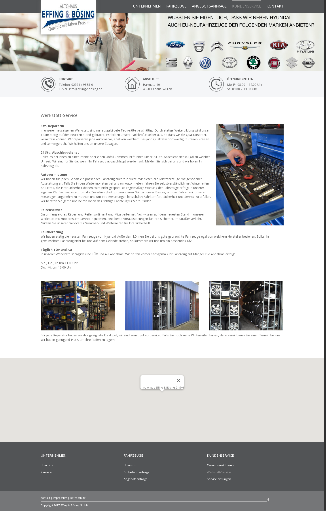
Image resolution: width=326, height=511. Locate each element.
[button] (162, 396)
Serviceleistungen (219, 479)
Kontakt (45, 498)
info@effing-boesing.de (85, 89)
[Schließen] (178, 380)
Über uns (47, 465)
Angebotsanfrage (135, 479)
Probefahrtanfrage (136, 472)
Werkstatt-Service (219, 472)
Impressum (60, 498)
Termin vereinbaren (220, 465)
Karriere (46, 472)
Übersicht (130, 465)
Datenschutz (77, 498)
